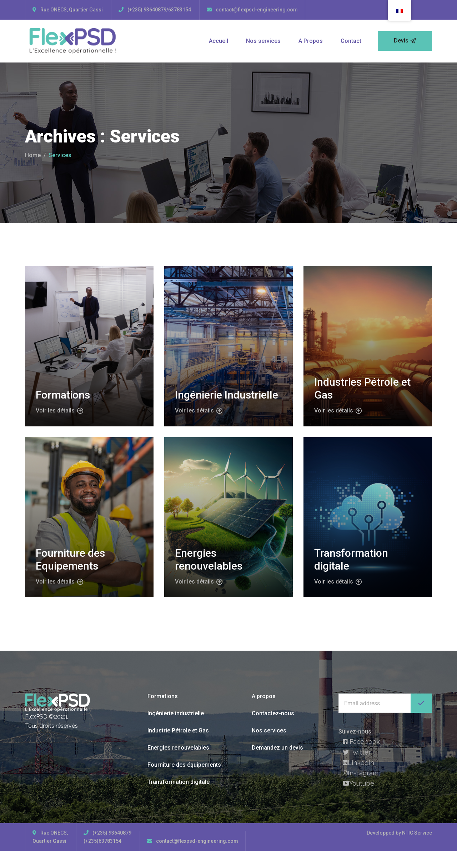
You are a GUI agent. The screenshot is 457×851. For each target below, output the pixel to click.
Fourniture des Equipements (70, 559)
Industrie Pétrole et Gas (178, 730)
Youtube (358, 783)
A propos (264, 696)
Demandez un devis (277, 747)
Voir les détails (59, 411)
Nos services (263, 40)
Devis (405, 40)
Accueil (218, 40)
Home (33, 155)
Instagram (360, 773)
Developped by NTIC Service (399, 833)
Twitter (357, 752)
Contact (351, 40)
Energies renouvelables (208, 559)
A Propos (310, 40)
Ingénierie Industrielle (226, 395)
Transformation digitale (178, 782)
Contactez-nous (273, 713)
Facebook (361, 741)
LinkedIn (358, 762)
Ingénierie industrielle (175, 713)
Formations (63, 395)
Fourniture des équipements (184, 764)
